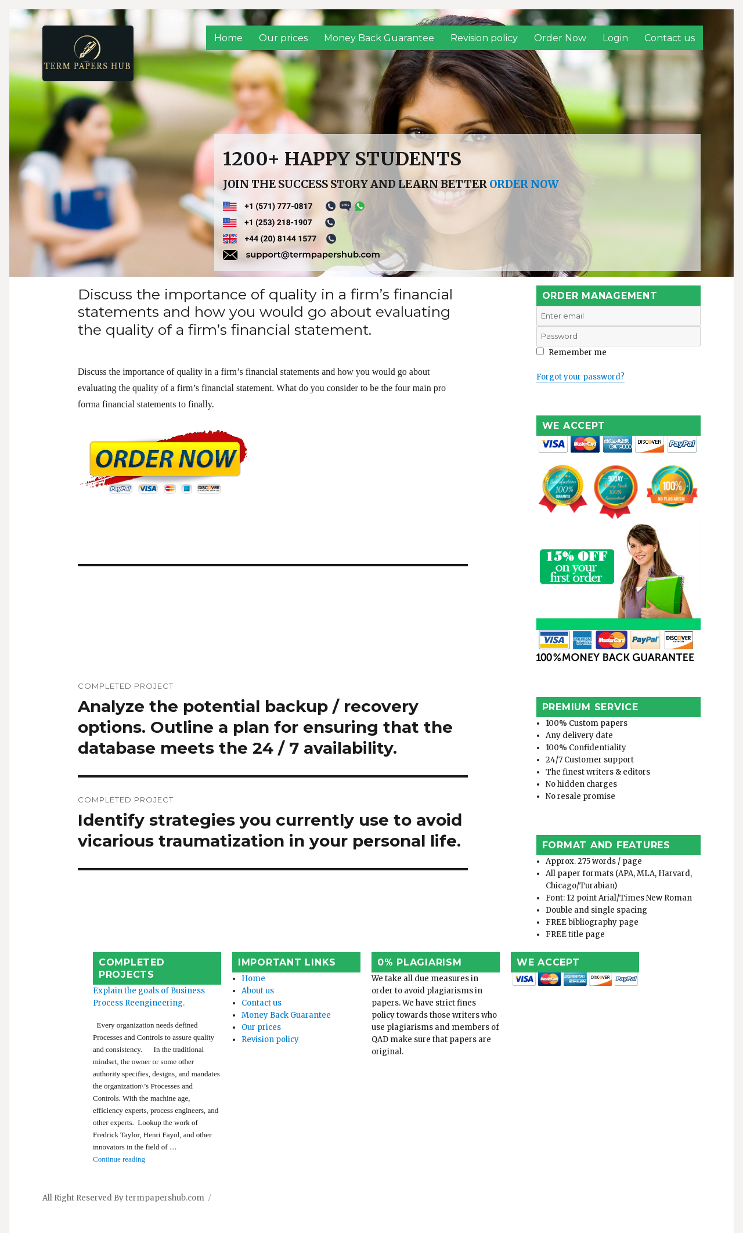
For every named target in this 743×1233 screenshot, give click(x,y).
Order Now (560, 38)
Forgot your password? (580, 377)
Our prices (283, 38)
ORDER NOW (524, 184)
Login (615, 38)
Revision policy (484, 38)
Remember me (571, 352)
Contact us (669, 38)
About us (238, 1001)
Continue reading (88, 1133)
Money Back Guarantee (379, 38)
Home (228, 38)
